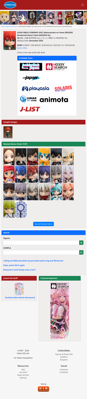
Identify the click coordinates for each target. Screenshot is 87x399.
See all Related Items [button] (43, 224)
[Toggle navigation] (82, 5)
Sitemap (23, 377)
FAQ (23, 369)
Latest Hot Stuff (10, 278)
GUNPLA (7, 248)
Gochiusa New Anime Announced (20, 297)
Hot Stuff (23, 372)
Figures (6, 238)
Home (3, 26)
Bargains (64, 359)
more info (22, 48)
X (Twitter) (64, 372)
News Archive (23, 375)
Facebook (64, 369)
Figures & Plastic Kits (11, 26)
